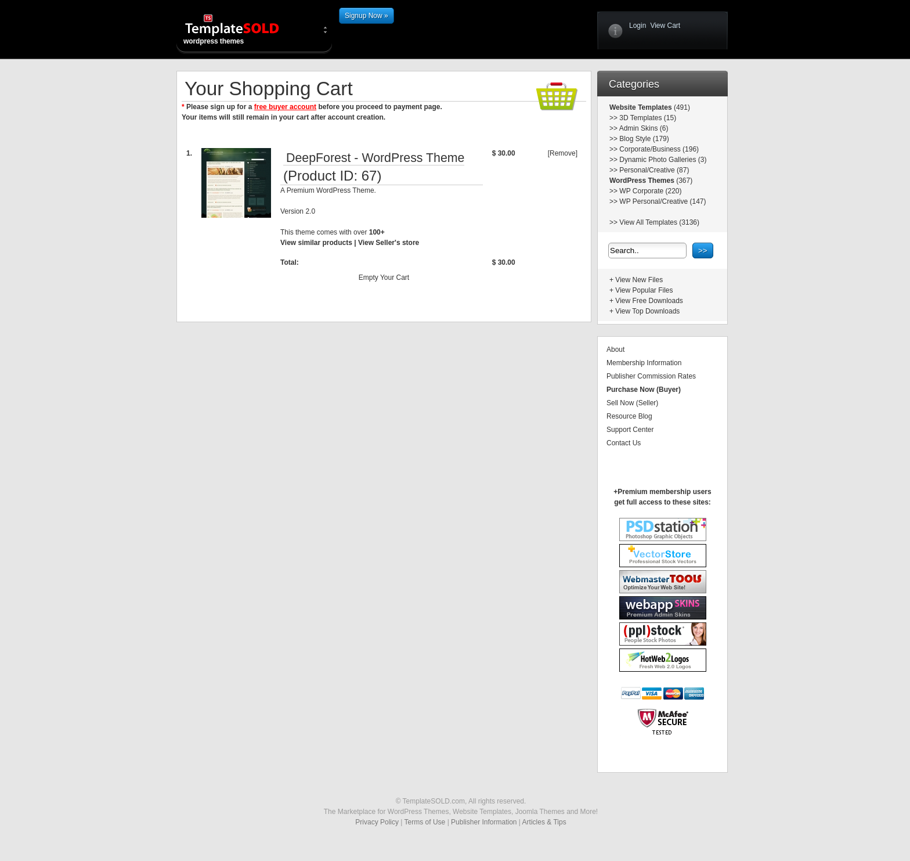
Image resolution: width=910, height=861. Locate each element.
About (615, 349)
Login (637, 25)
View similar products (316, 243)
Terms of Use (425, 822)
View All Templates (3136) (659, 222)
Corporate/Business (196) (659, 149)
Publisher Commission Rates (651, 376)
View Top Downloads (647, 311)
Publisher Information (484, 822)
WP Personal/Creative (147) (662, 201)
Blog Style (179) (644, 139)
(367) (683, 180)
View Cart (665, 25)
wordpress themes (241, 29)
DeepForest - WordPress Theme (375, 158)
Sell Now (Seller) (632, 403)
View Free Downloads (649, 301)
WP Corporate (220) (650, 191)
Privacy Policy (377, 822)
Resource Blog (629, 416)
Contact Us (623, 443)
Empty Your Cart (384, 277)
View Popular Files (644, 290)
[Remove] (562, 153)
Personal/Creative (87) (654, 170)
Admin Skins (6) (644, 128)
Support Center (629, 430)
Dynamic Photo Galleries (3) (662, 160)
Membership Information (643, 363)
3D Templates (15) (647, 118)
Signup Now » (366, 16)
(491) (681, 107)
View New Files (639, 280)
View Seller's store (388, 243)
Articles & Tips (544, 822)
